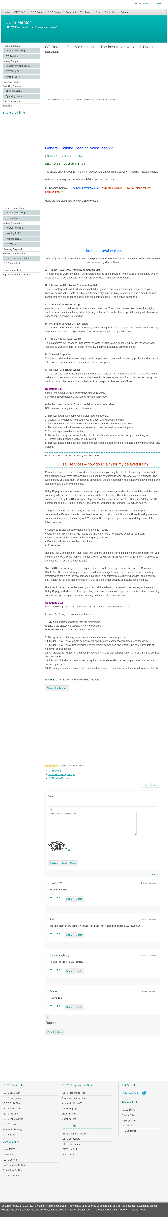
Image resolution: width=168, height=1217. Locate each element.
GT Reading (12, 56)
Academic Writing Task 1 (18, 66)
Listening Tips (69, 1113)
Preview (54, 863)
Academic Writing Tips (73, 1103)
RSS (155, 874)
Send (64, 863)
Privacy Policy (128, 1115)
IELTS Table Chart (12, 1103)
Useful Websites (11, 1175)
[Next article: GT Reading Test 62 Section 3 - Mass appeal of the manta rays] (155, 785)
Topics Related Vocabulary (16, 274)
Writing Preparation (12, 223)
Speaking (7, 106)
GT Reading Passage (59, 778)
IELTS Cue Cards (71, 1144)
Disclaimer (126, 1125)
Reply (69, 899)
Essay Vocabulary (12, 270)
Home (7, 12)
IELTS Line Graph (12, 1098)
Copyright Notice (129, 1120)
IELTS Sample (54, 12)
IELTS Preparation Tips (73, 1093)
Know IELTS (9, 1149)
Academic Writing (14, 228)
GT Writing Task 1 (15, 71)
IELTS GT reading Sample (62, 774)
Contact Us (110, 12)
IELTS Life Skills (70, 1149)
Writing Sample (10, 61)
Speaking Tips (69, 1119)
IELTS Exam (36, 12)
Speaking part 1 (14, 91)
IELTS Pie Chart (11, 1113)
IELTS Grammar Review (74, 1133)
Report (50, 1032)
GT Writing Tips (70, 1108)
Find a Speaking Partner (18, 258)
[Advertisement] (21, 160)
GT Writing (11, 244)
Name (50, 796)
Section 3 (80, 156)
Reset (152, 3)
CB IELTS (8, 1154)
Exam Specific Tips (12, 1170)
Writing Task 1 (14, 233)
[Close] (48, 1017)
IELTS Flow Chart (12, 1108)
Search (124, 12)
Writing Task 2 (13, 77)
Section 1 (52, 156)
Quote (79, 899)
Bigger (145, 3)
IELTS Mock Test (11, 263)
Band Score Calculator (14, 1165)
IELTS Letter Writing (13, 1119)
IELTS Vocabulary (71, 1139)
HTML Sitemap (129, 1131)
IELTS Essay (9, 1124)
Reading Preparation (13, 208)
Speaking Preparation (14, 253)
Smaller (160, 3)
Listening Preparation (13, 249)
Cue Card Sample (12, 101)
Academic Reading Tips (74, 1098)
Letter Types (68, 1154)
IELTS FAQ (19, 12)
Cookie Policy (128, 1110)
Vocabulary (85, 12)
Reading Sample (11, 46)
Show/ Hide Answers (57, 688)
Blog (98, 12)
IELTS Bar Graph (11, 1093)
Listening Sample (11, 82)
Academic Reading (15, 50)
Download (71, 12)
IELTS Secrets (10, 1160)
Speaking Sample (12, 86)
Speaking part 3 (14, 96)
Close (60, 1032)
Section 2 (66, 156)
